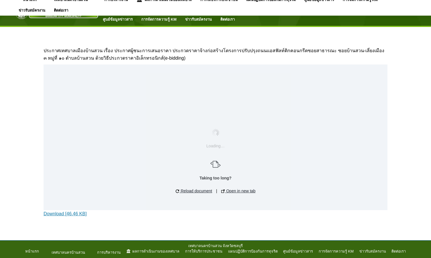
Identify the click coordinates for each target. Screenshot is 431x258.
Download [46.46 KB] (65, 213)
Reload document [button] (194, 191)
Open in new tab (238, 191)
